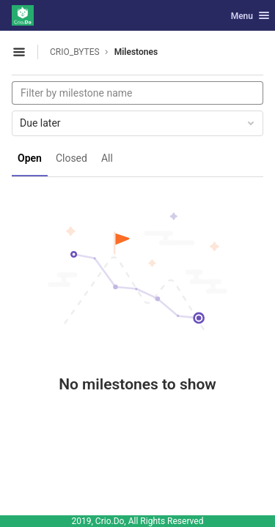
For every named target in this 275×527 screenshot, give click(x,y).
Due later (138, 123)
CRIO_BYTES (75, 52)
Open (30, 158)
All (107, 158)
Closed (71, 158)
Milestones (136, 52)
